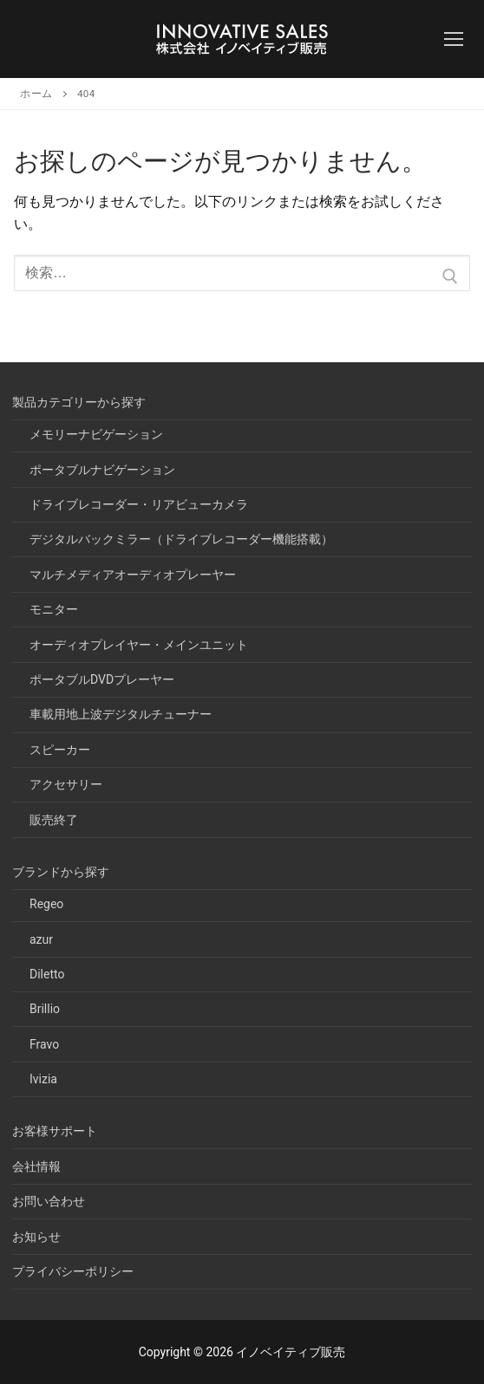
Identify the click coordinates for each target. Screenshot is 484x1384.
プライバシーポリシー (73, 1271)
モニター (53, 609)
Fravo (44, 1044)
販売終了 (53, 820)
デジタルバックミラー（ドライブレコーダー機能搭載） (181, 539)
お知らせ (36, 1237)
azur (41, 939)
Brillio (44, 1009)
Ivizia (43, 1079)
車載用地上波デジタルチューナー (120, 714)
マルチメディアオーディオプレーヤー (132, 575)
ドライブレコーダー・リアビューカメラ (138, 504)
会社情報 (36, 1166)
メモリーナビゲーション (96, 434)
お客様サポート (54, 1131)
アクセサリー (65, 784)
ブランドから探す (62, 872)
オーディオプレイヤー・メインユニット (138, 645)
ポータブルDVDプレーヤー (101, 679)
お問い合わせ (48, 1201)
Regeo (46, 904)
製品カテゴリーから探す (80, 402)
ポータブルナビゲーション (102, 470)
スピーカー (59, 750)
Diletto (46, 974)
